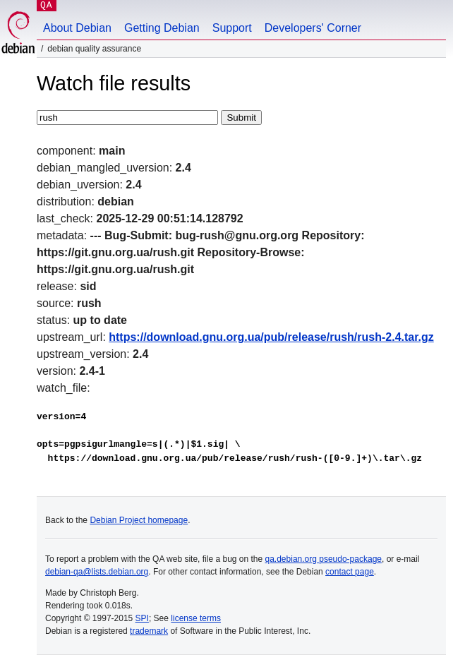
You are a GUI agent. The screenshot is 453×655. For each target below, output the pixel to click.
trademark (149, 631)
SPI (142, 618)
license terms (196, 618)
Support (232, 28)
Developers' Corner (313, 28)
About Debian (77, 28)
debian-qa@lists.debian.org (96, 572)
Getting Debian (162, 28)
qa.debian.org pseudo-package (323, 559)
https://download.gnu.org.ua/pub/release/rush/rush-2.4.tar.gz (271, 337)
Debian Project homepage (139, 520)
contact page (349, 572)
